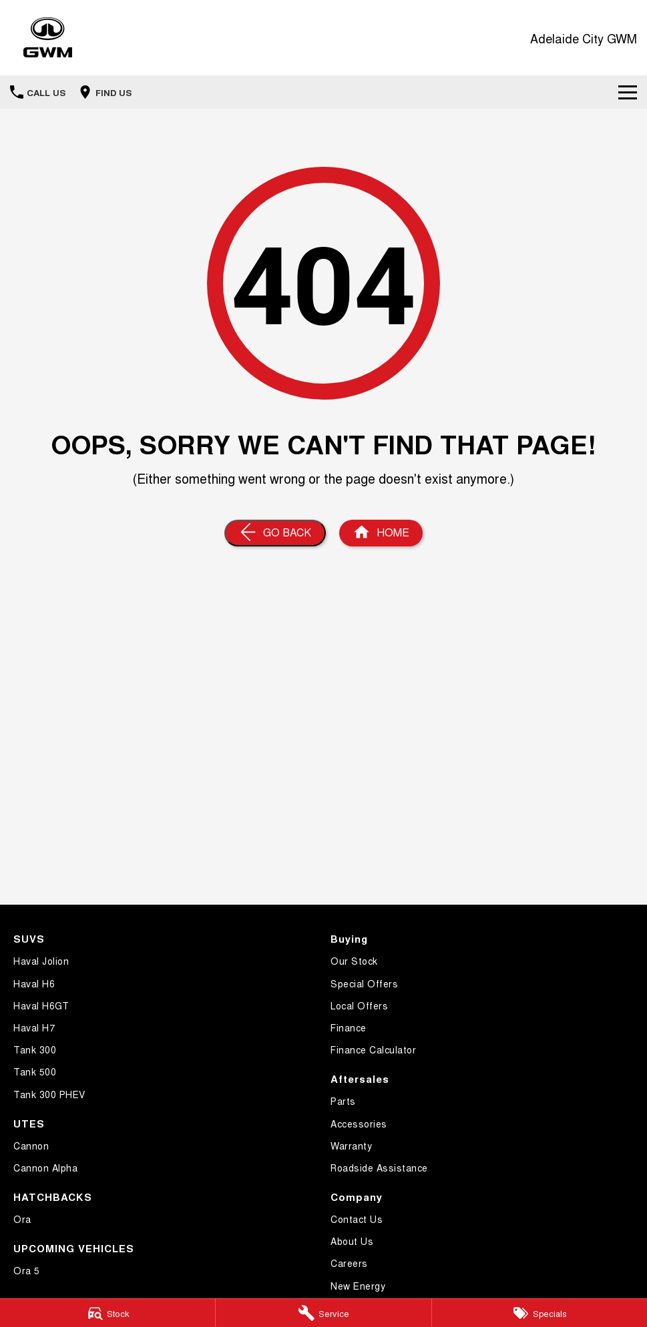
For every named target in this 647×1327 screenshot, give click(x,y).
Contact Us (357, 1219)
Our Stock (354, 960)
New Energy (358, 1285)
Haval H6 (34, 983)
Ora (22, 1219)
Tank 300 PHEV (49, 1094)
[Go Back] (275, 533)
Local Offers (359, 1005)
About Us (352, 1241)
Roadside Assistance (379, 1167)
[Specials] (539, 1313)
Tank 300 (34, 1049)
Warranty (351, 1145)
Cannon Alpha (45, 1167)
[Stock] (107, 1313)
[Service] (323, 1313)
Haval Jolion (41, 960)
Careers (349, 1263)
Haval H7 (34, 1027)
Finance (349, 1027)
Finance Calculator (373, 1049)
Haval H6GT (41, 1005)
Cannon (31, 1145)
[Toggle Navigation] (627, 92)
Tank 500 (34, 1071)
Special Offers (364, 983)
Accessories (359, 1123)
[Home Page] (47, 37)
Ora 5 (26, 1270)
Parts (343, 1101)
